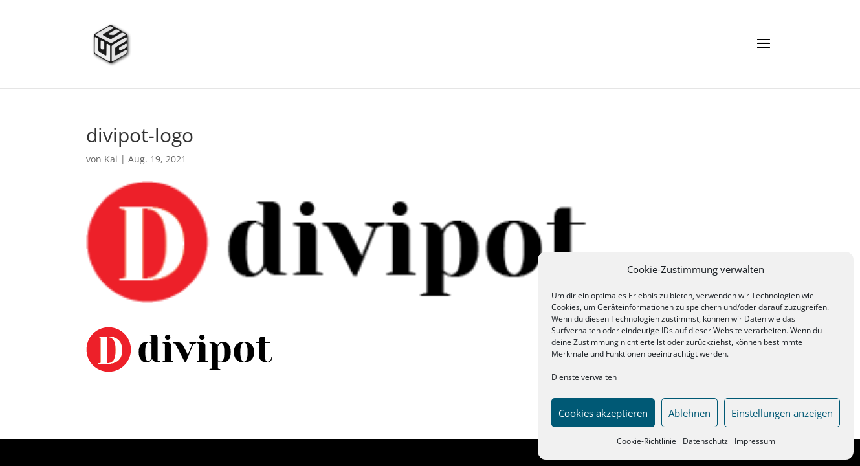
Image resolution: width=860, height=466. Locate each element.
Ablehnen (689, 412)
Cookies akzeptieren (603, 412)
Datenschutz (705, 441)
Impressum (754, 441)
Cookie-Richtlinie (646, 441)
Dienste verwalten (584, 377)
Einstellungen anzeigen (782, 412)
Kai (111, 159)
